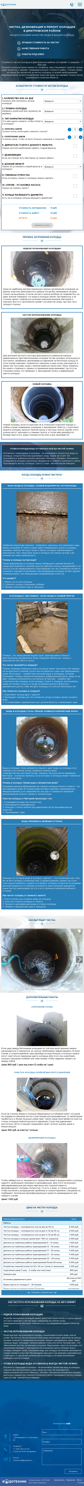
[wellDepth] (62, 111)
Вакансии (70, 1480)
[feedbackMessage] (61, 1456)
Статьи (80, 1483)
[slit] (62, 101)
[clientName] (61, 1432)
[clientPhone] (61, 1442)
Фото (79, 1480)
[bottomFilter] (62, 167)
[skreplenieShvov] (75, 137)
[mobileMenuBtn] (77, 4)
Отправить (73, 1471)
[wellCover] (62, 121)
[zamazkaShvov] (75, 129)
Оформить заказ (42, 225)
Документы (59, 1480)
